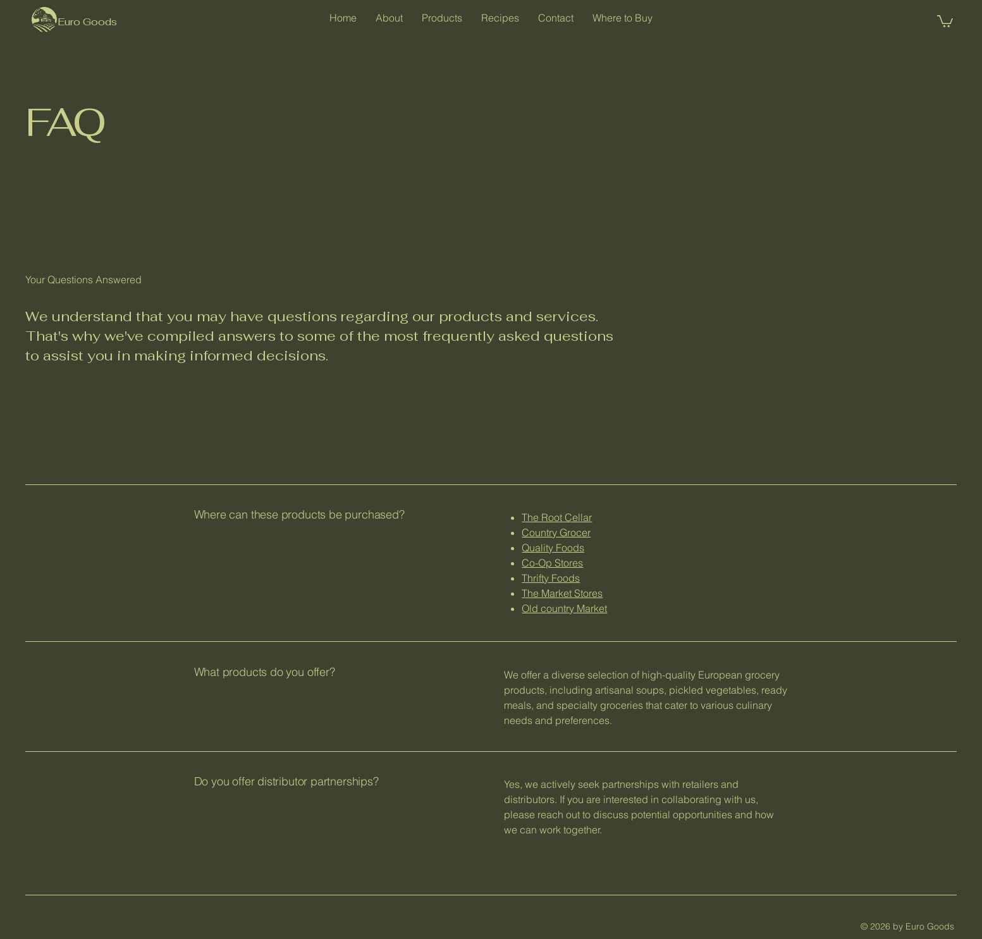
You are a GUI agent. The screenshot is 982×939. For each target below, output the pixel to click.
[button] (945, 20)
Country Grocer (556, 532)
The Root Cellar (557, 517)
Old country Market (564, 608)
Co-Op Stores (552, 562)
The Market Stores (562, 593)
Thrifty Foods (551, 578)
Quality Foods (553, 547)
